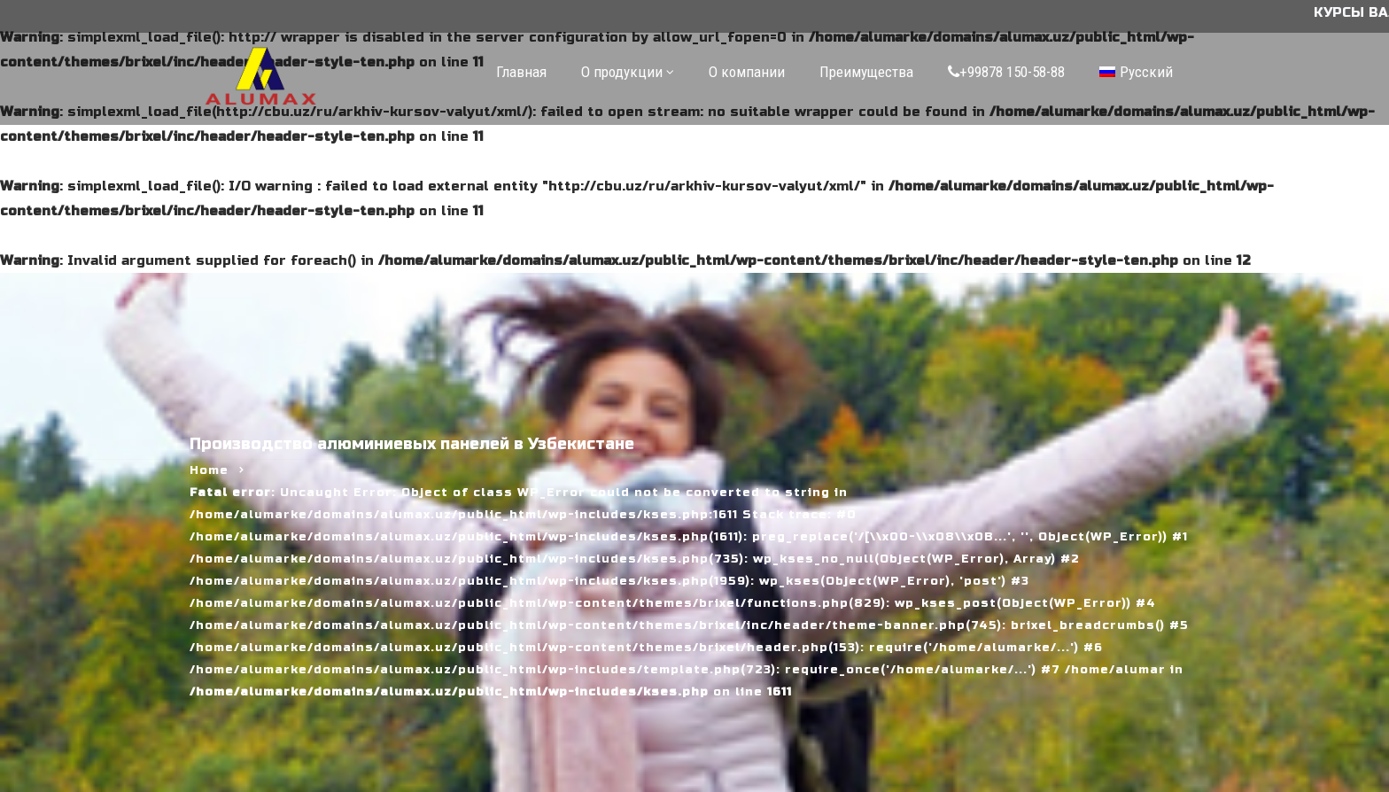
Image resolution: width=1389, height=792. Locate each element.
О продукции (622, 72)
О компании (747, 72)
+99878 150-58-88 (1006, 72)
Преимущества (866, 72)
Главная (521, 72)
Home (209, 470)
